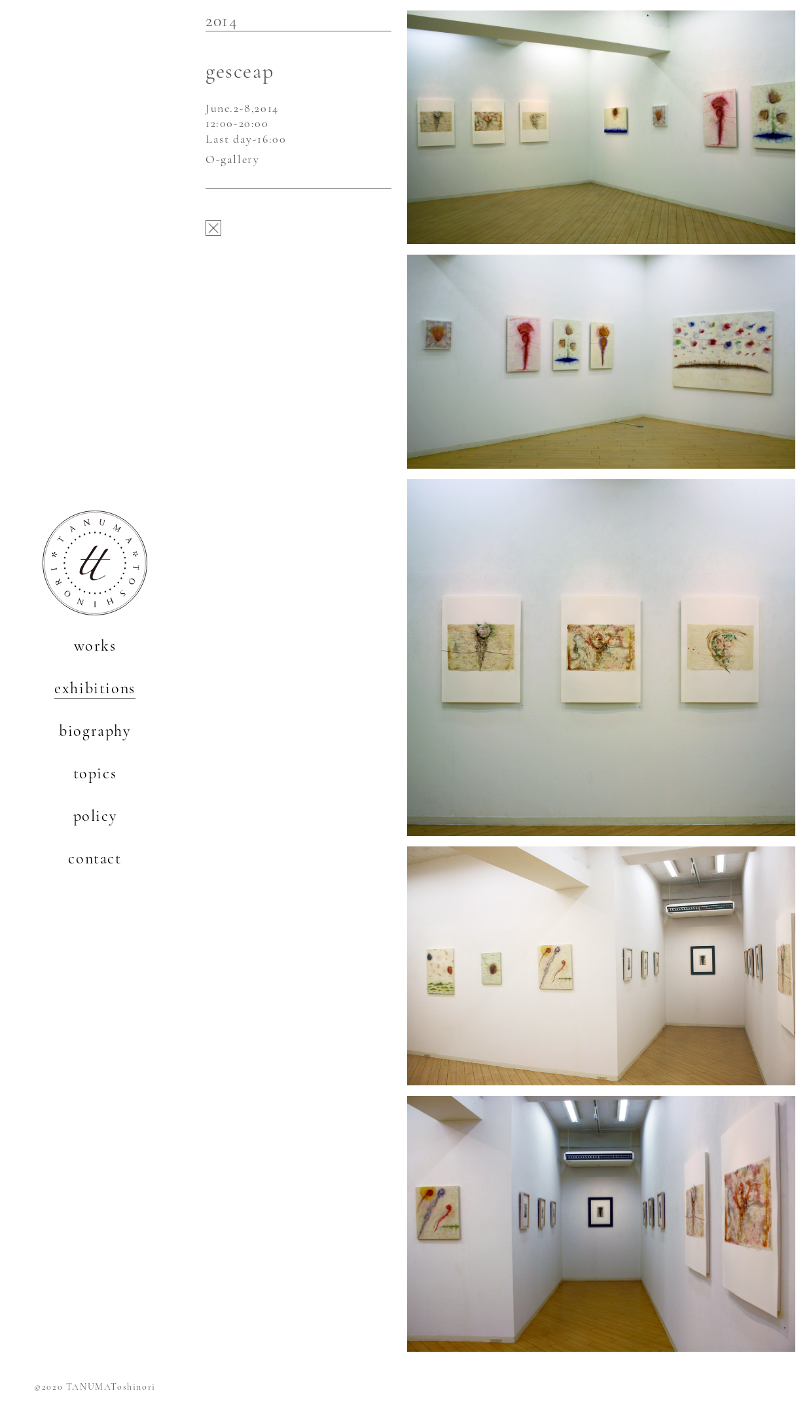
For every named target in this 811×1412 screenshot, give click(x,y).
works (95, 645)
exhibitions (94, 688)
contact (94, 858)
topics (95, 773)
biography (94, 730)
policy (95, 815)
